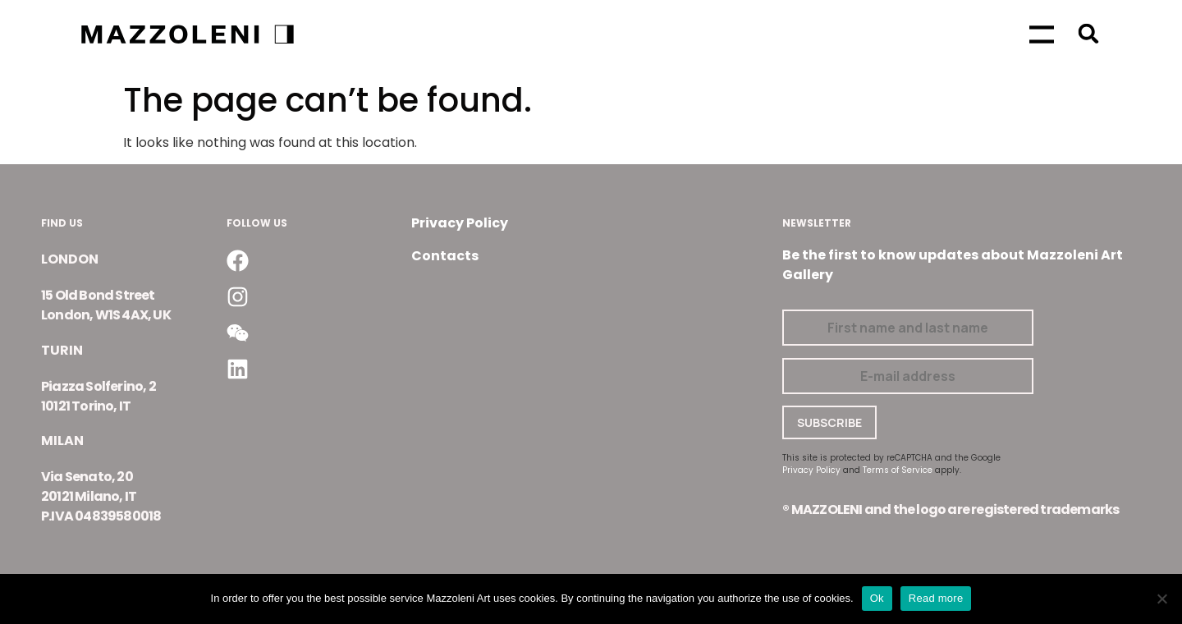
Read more (936, 598)
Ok (877, 598)
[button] (1088, 33)
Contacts (445, 255)
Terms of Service (897, 470)
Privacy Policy (459, 222)
